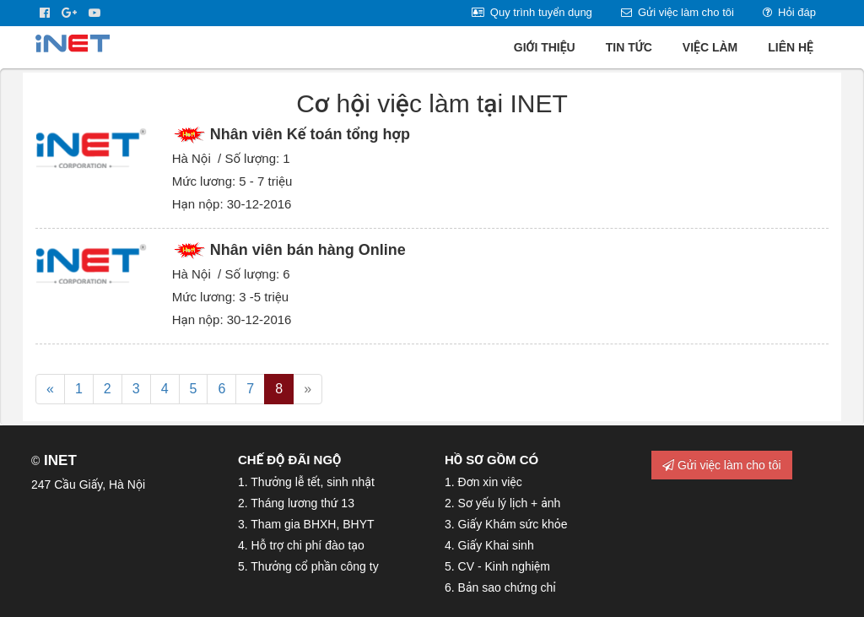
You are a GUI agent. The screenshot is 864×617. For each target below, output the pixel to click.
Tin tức (629, 47)
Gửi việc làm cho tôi (677, 12)
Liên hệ (790, 47)
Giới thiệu (544, 47)
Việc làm (710, 47)
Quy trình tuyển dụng (532, 12)
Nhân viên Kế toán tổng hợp (310, 134)
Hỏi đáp (789, 12)
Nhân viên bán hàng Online (308, 249)
